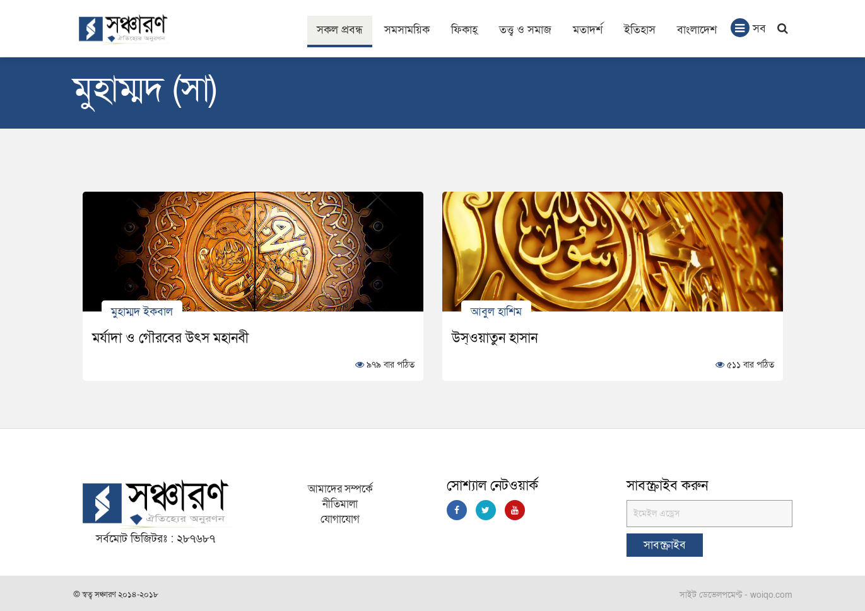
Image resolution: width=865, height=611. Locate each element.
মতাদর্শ (588, 30)
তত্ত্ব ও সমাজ (525, 30)
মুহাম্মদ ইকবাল (142, 311)
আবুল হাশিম (496, 311)
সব (748, 27)
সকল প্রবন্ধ (340, 30)
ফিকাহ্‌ (464, 30)
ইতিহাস (640, 30)
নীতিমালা (340, 504)
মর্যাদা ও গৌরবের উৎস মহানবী (170, 338)
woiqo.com (771, 595)
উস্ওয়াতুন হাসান (495, 338)
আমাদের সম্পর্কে (340, 489)
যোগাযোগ (340, 519)
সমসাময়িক (407, 30)
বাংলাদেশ (697, 30)
